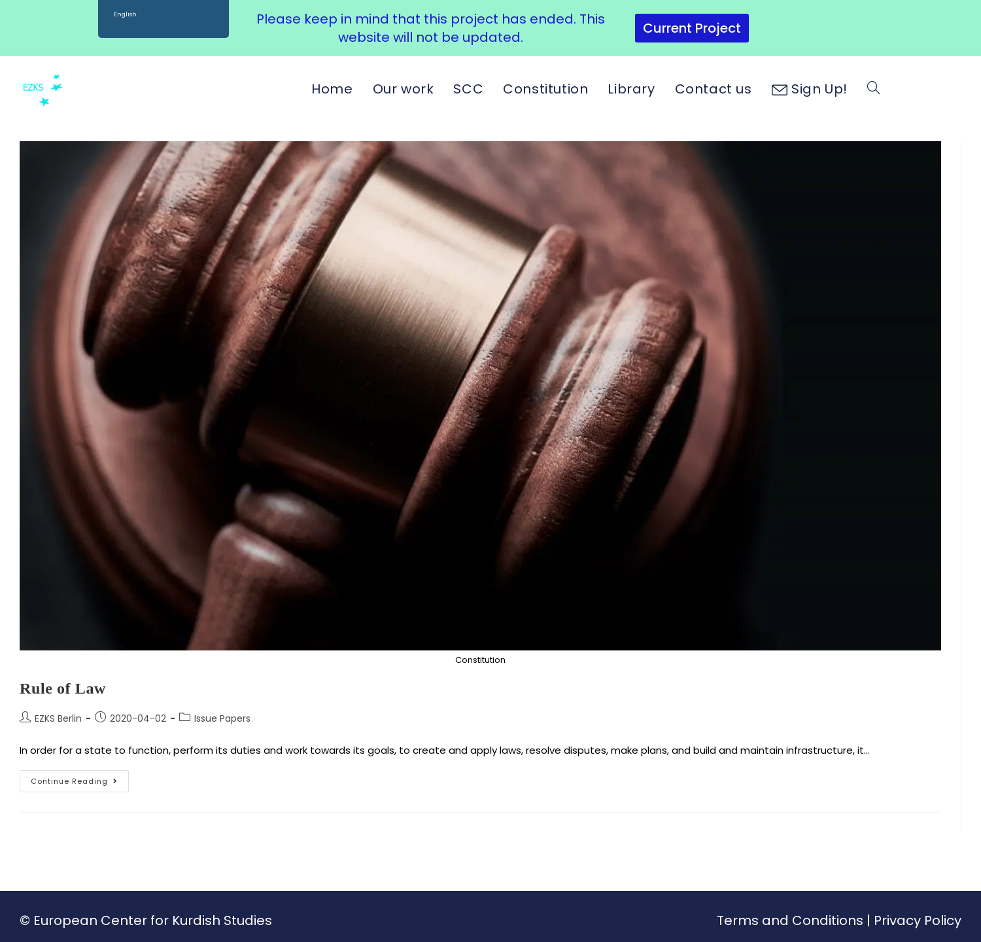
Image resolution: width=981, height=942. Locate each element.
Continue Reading (80, 778)
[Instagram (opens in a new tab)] (930, 88)
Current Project (692, 28)
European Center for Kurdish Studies (152, 920)
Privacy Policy (917, 920)
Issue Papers (222, 718)
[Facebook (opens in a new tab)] (907, 88)
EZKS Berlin (58, 718)
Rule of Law (63, 688)
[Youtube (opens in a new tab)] (954, 88)
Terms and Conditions (790, 920)
